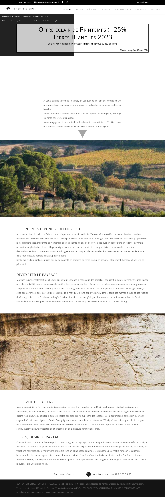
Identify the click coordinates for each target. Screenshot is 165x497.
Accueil (67, 9)
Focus (79, 9)
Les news (140, 9)
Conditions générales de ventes (92, 484)
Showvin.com (136, 484)
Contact (155, 9)
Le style (105, 9)
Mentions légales (67, 484)
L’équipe (91, 9)
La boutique (121, 9)
